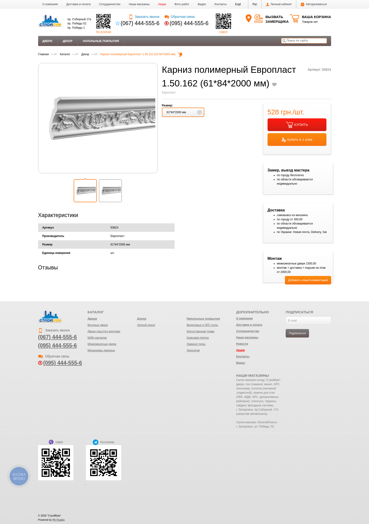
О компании (50, 4)
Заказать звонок (143, 17)
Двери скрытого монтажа (104, 331)
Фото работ (181, 4)
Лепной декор (146, 325)
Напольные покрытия (101, 41)
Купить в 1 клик (297, 139)
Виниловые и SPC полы (202, 325)
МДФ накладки (97, 337)
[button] (238, 4)
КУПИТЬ (297, 125)
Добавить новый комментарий (308, 280)
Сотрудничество (109, 4)
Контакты (220, 4)
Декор (67, 41)
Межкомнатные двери (102, 344)
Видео (202, 4)
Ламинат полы (196, 344)
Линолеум (193, 350)
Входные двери (98, 325)
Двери (47, 41)
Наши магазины (139, 4)
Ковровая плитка (198, 337)
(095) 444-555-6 (189, 23)
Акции (162, 4)
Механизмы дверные (101, 350)
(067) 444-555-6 (140, 23)
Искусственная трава (200, 331)
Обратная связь (179, 17)
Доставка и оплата (78, 4)
